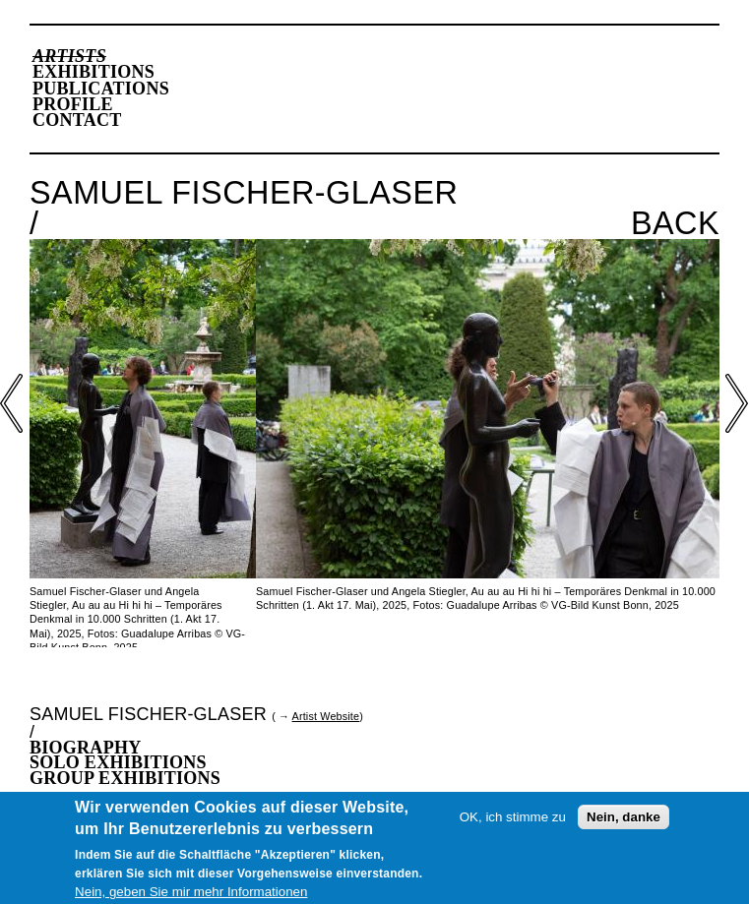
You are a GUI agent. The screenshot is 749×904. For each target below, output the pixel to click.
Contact (77, 120)
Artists (69, 56)
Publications (100, 88)
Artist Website (326, 716)
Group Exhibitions (125, 778)
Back (675, 224)
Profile (72, 104)
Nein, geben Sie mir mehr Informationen (191, 895)
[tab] (198, 748)
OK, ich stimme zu (513, 821)
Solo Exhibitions (118, 762)
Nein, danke (623, 821)
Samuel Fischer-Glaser (148, 714)
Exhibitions (93, 72)
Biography (85, 747)
